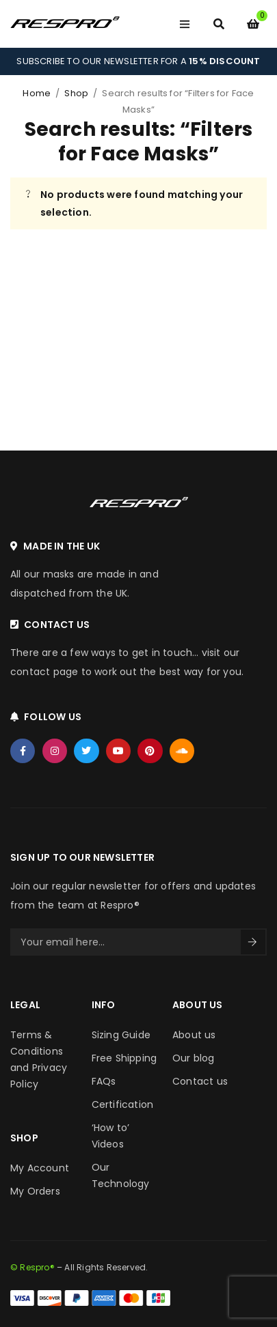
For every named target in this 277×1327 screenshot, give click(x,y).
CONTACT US (57, 624)
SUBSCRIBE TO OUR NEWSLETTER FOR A (138, 61)
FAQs (104, 1081)
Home (37, 93)
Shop (76, 93)
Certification (123, 1104)
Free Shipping (124, 1058)
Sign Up (252, 942)
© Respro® (32, 1267)
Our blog (193, 1058)
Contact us (200, 1081)
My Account (39, 1168)
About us (194, 1035)
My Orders (35, 1191)
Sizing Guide (121, 1035)
